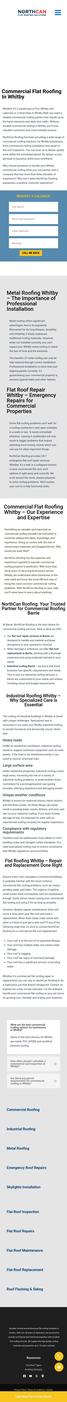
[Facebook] (24, 1376)
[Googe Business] (42, 1376)
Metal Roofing (18, 1148)
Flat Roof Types (33, 1365)
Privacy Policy (20, 1390)
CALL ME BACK (30, 252)
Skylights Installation (24, 1187)
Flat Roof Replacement (25, 1270)
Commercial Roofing (23, 1110)
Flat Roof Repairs (20, 1231)
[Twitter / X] (36, 1376)
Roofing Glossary (33, 1369)
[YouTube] (30, 1376)
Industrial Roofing (21, 1129)
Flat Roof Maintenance (25, 1250)
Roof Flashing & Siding (25, 1289)
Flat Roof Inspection (23, 1212)
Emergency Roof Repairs (26, 1168)
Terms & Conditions (36, 1390)
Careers (49, 1390)
